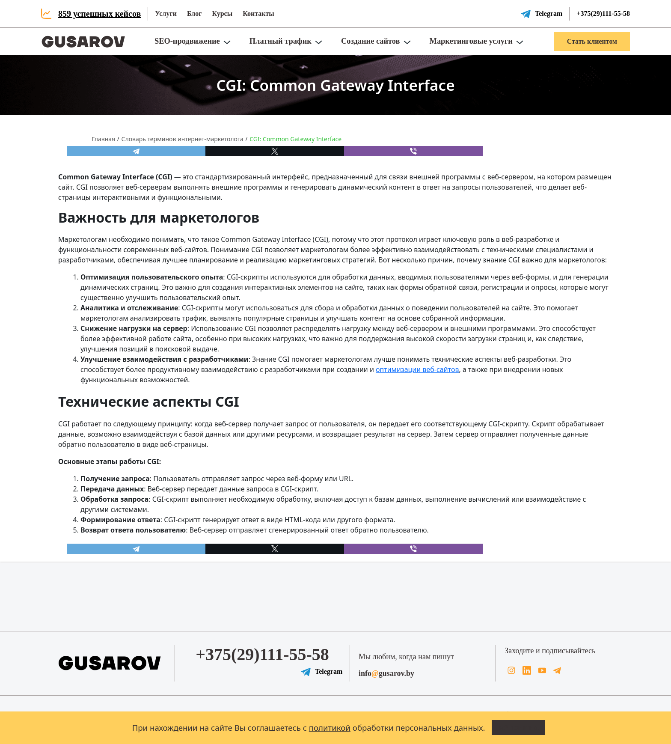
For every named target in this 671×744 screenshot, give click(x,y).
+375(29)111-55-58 (603, 13)
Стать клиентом (592, 41)
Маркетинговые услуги (471, 41)
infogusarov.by (386, 673)
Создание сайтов (370, 41)
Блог (194, 13)
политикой (329, 727)
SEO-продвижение (187, 41)
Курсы (222, 13)
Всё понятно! (519, 728)
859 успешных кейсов (99, 13)
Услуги (166, 13)
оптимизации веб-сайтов (417, 369)
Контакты (258, 13)
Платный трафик (280, 41)
